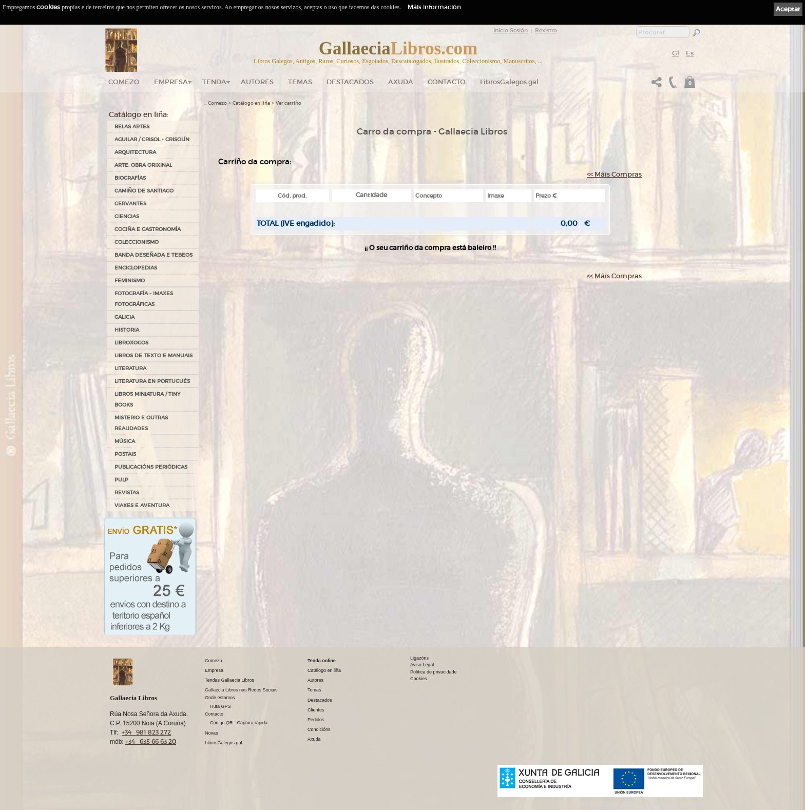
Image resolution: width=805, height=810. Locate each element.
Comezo (124, 82)
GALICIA (124, 317)
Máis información (434, 7)
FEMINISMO (129, 280)
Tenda (214, 82)
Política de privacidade (433, 671)
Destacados (320, 700)
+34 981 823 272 (146, 732)
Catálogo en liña (251, 103)
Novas (211, 733)
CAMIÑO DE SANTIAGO (144, 190)
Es (690, 53)
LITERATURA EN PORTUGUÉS (152, 381)
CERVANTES (130, 203)
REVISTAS (126, 492)
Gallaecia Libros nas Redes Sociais (241, 689)
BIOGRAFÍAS (130, 178)
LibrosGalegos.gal (509, 82)
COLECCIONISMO (136, 242)
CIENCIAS (126, 216)
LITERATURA (130, 368)
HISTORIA (126, 329)
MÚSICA (124, 441)
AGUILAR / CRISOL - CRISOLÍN (151, 139)
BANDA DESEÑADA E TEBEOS (153, 255)
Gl (675, 53)
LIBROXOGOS (131, 342)
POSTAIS (125, 454)
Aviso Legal (422, 664)
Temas (300, 82)
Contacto (447, 82)
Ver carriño (288, 103)
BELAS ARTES (131, 126)
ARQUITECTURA (135, 152)
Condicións (319, 729)
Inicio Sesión (510, 30)
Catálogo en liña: (138, 114)
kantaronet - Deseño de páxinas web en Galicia (649, 803)
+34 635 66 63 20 (150, 741)
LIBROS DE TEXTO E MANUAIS (153, 355)
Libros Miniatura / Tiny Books (147, 399)
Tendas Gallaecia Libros (229, 680)
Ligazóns (419, 658)
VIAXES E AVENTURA (141, 505)
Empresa (171, 82)
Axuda (400, 82)
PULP (121, 479)
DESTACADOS (350, 82)
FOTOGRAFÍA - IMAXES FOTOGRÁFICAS (143, 298)
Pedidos (316, 719)
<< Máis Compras (614, 174)
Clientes (316, 709)
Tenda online (322, 660)
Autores (257, 82)
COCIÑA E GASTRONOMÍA (147, 229)
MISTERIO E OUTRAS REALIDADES (141, 423)
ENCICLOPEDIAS (135, 267)
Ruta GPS (220, 706)
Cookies (418, 678)
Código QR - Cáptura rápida (238, 722)
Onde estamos (220, 697)
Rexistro (546, 30)
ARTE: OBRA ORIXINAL (143, 165)
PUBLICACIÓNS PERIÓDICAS (150, 467)
